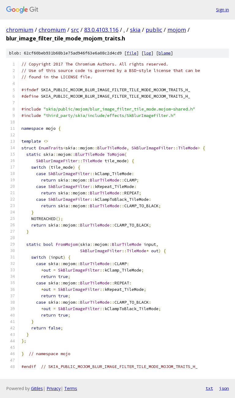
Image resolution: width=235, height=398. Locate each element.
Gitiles (37, 388)
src (75, 29)
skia (135, 29)
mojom (176, 29)
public (154, 29)
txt (209, 388)
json (224, 388)
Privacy (54, 388)
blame (165, 53)
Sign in (222, 10)
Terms (70, 388)
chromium (19, 29)
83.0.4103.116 (101, 29)
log (147, 53)
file (131, 53)
